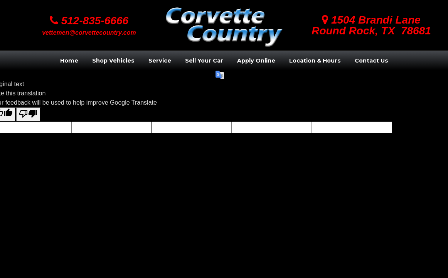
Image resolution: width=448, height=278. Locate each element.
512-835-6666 (89, 21)
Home (69, 60)
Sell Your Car (204, 60)
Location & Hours (315, 60)
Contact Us (371, 60)
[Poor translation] (28, 114)
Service (159, 60)
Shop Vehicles (113, 60)
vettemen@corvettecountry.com (89, 32)
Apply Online (256, 60)
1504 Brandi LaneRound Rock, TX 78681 (371, 25)
